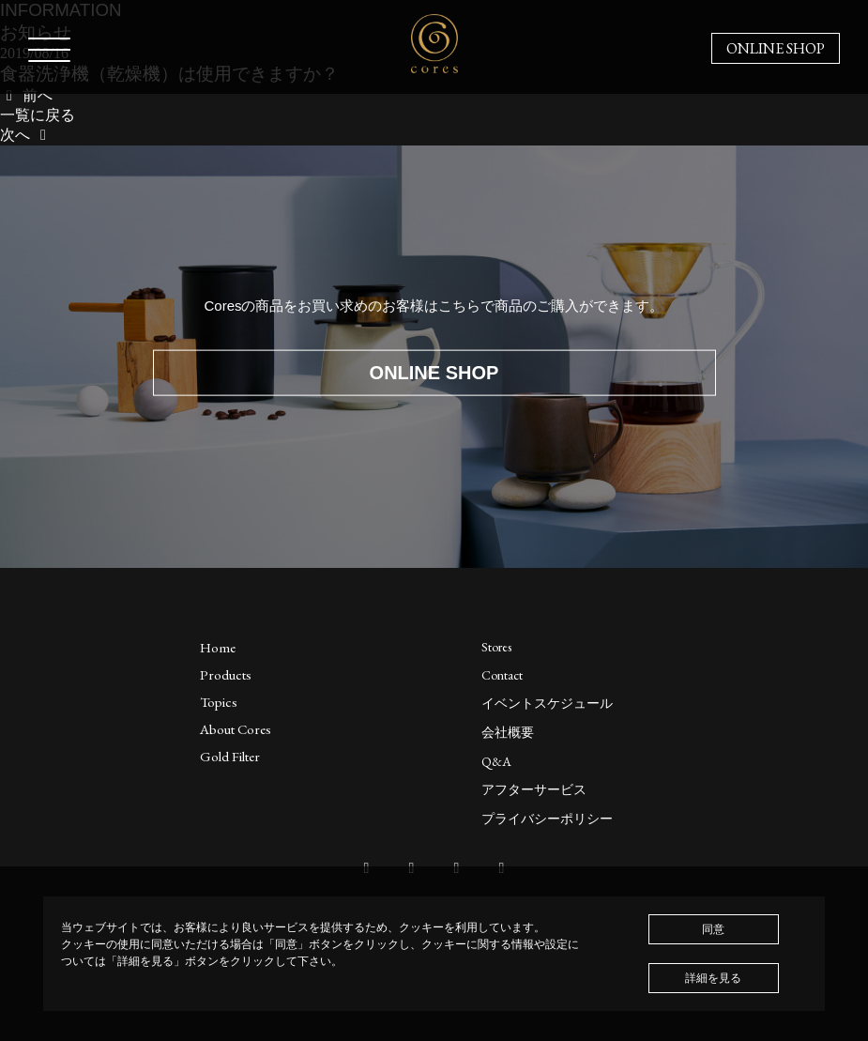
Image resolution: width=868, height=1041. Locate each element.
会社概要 (507, 732)
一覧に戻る (37, 115)
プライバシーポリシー (547, 818)
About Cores (235, 729)
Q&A (496, 761)
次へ (26, 135)
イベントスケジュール (547, 703)
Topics (218, 702)
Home (218, 647)
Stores (496, 646)
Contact (502, 674)
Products (225, 674)
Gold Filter (230, 756)
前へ (26, 95)
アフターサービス (533, 789)
